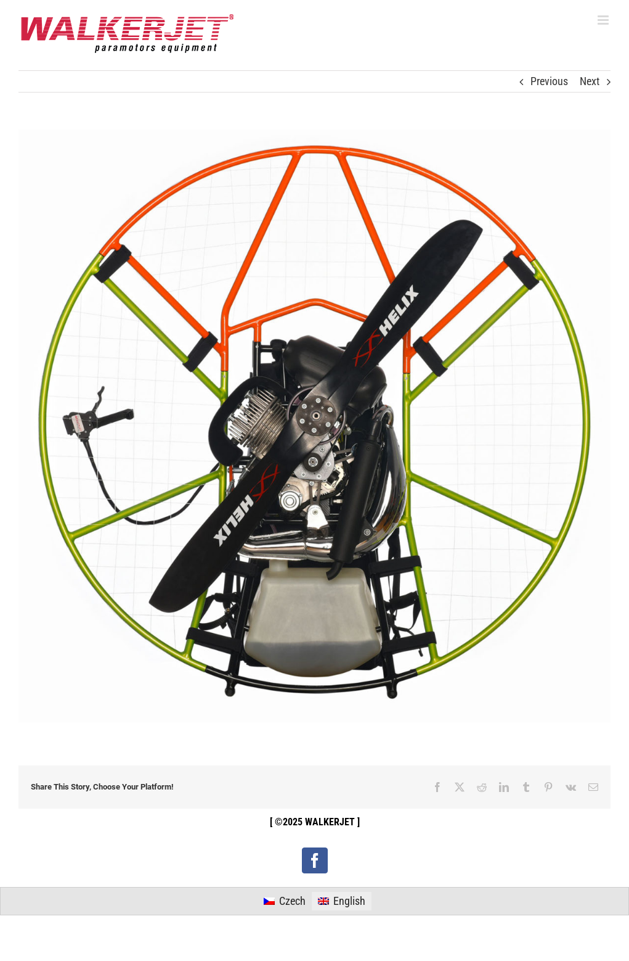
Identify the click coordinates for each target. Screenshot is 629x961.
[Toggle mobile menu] (604, 20)
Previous (549, 81)
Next (589, 81)
